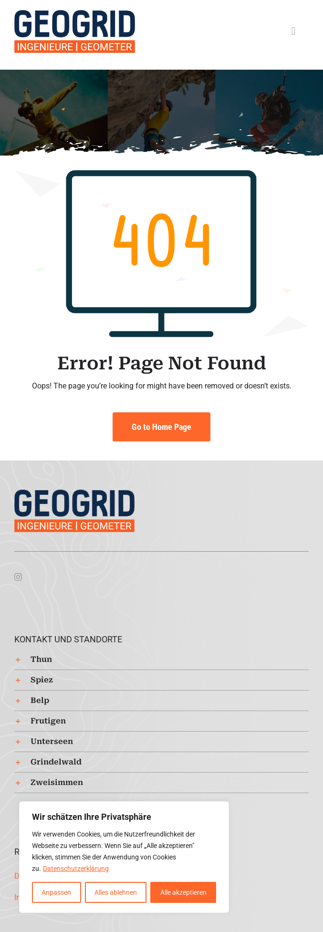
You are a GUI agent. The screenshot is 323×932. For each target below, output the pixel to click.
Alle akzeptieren (183, 892)
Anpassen (56, 892)
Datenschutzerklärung (76, 868)
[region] (124, 857)
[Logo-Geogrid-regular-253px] (74, 13)
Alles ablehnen (115, 892)
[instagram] (18, 577)
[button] (161, 659)
